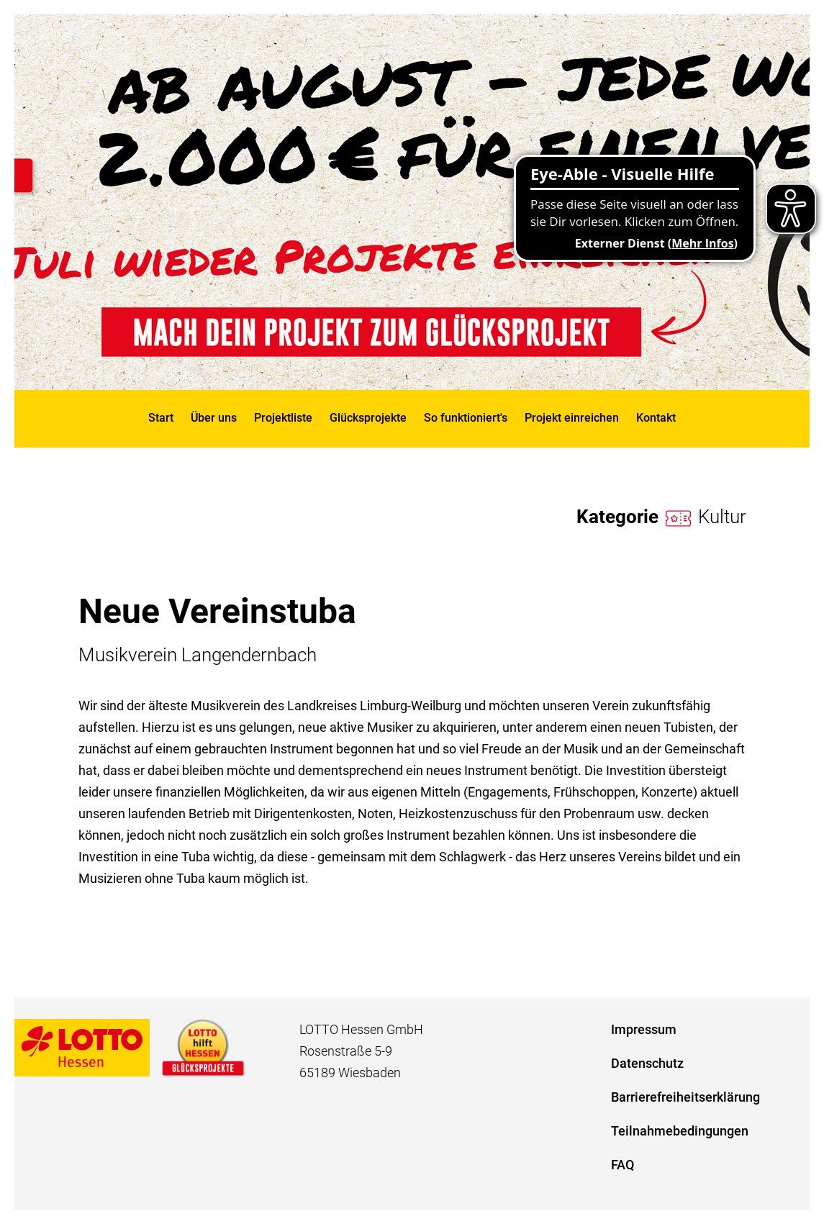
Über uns (214, 418)
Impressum (643, 1029)
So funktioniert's (465, 418)
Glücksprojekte (368, 418)
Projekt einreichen (572, 418)
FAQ (622, 1164)
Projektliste (283, 418)
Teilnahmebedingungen (679, 1130)
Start (160, 418)
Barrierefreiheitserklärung (685, 1097)
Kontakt (656, 418)
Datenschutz (647, 1063)
